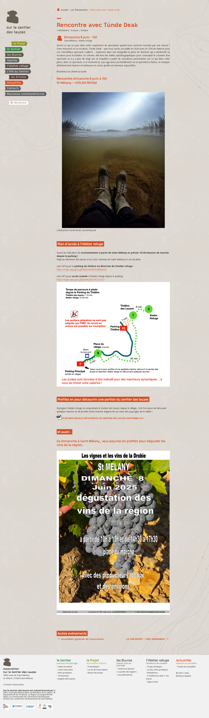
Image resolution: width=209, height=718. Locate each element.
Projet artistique (154, 666)
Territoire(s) (63, 675)
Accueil (64, 9)
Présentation (93, 666)
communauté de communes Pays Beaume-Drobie (26, 697)
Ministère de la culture (43, 692)
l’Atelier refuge (17, 66)
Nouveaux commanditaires (25, 94)
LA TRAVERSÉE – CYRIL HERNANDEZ (145, 639)
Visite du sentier (65, 666)
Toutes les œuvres (126, 668)
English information (66, 678)
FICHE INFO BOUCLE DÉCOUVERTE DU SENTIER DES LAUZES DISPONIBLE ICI (102, 418)
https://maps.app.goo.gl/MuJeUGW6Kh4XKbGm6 (81, 269)
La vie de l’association (97, 669)
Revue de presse (95, 672)
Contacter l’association (13, 684)
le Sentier (13, 49)
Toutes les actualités (186, 666)
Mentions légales (183, 676)
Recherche (18, 102)
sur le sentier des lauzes (18, 30)
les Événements (79, 9)
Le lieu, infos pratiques (157, 669)
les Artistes (18, 77)
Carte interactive (65, 669)
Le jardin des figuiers (127, 671)
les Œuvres (14, 54)
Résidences (152, 672)
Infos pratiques (65, 672)
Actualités (14, 82)
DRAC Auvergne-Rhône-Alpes (16, 692)
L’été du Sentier (18, 71)
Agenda (12, 60)
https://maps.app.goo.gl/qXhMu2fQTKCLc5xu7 (80, 279)
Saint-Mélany (46, 698)
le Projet (19, 43)
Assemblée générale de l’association (82, 639)
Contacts (13, 88)
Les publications (125, 674)
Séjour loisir (152, 681)
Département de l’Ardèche (15, 694)
